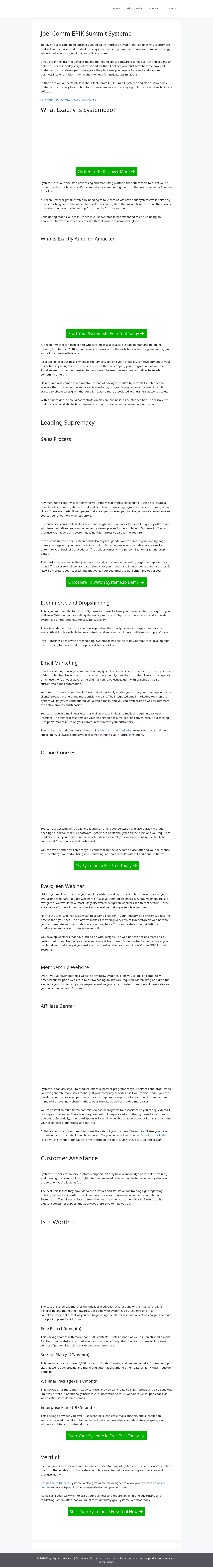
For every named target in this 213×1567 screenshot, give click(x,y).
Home (116, 8)
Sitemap (173, 8)
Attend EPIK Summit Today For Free (68, 100)
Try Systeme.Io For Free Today (104, 865)
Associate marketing (153, 1135)
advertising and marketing (114, 730)
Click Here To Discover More (104, 171)
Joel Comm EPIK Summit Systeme (86, 33)
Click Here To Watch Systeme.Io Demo (103, 582)
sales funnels (60, 1483)
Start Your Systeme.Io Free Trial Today (103, 333)
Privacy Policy (134, 8)
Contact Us (155, 8)
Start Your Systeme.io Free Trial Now (104, 1511)
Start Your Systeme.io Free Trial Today (104, 1435)
